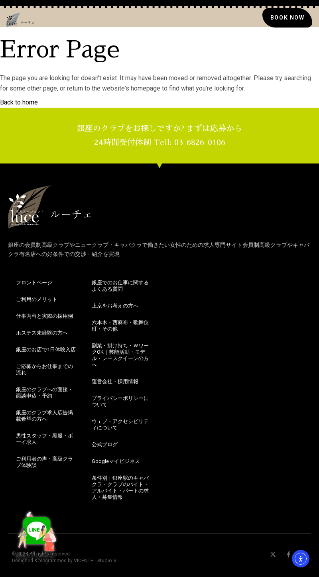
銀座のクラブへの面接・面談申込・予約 (44, 392)
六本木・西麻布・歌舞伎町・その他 (120, 325)
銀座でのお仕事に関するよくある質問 (120, 286)
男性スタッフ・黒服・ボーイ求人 (44, 439)
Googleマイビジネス (116, 461)
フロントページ (34, 283)
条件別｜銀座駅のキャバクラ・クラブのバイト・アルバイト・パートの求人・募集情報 (120, 487)
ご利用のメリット (36, 299)
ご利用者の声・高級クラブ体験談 (44, 462)
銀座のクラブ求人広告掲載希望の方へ (44, 416)
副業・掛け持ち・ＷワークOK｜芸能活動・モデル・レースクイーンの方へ (120, 355)
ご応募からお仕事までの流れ (44, 369)
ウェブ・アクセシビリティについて (120, 424)
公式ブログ (105, 444)
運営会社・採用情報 (115, 381)
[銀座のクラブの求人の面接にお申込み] (287, 18)
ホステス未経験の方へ (42, 333)
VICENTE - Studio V (95, 560)
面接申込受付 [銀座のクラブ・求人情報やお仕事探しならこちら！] (32, 534)
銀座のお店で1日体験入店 (46, 350)
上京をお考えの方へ (115, 306)
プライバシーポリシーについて (120, 401)
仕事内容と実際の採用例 (44, 316)
